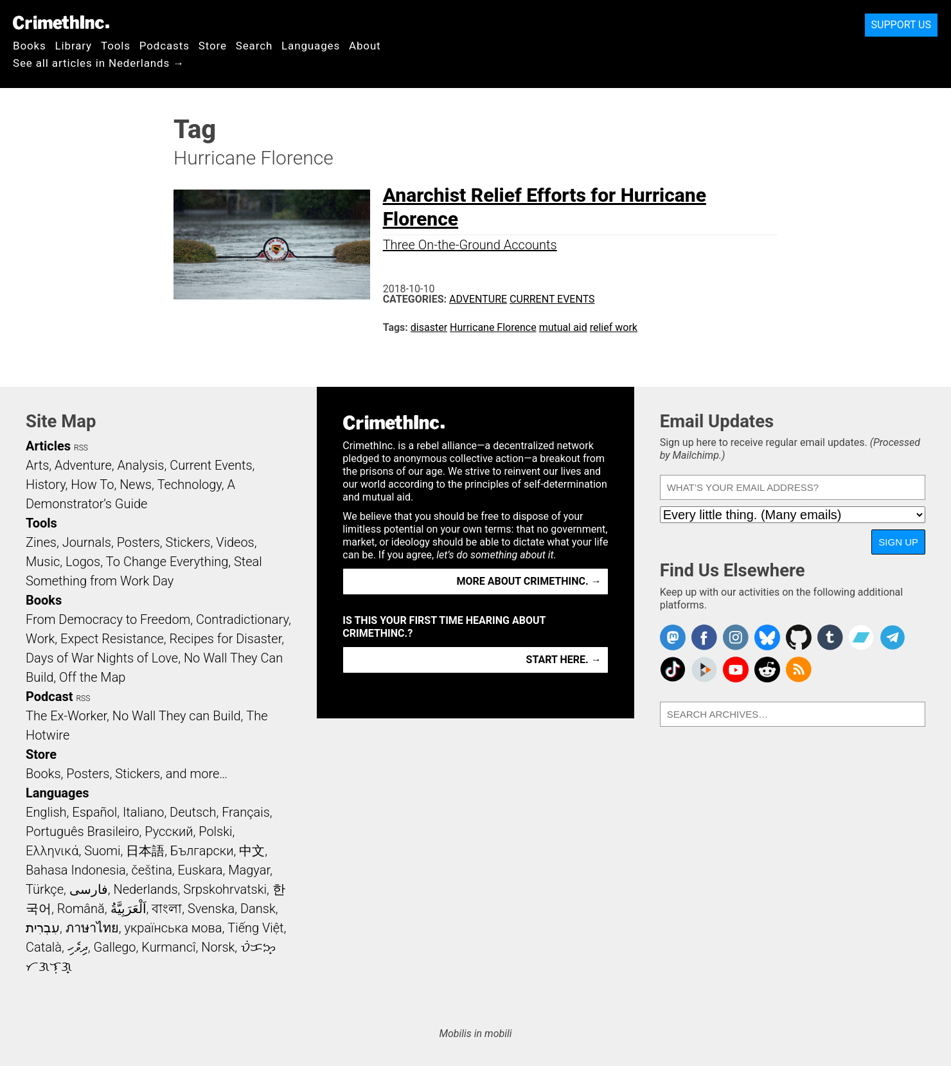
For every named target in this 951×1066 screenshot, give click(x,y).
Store (213, 45)
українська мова (173, 928)
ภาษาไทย (92, 928)
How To (92, 484)
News (136, 484)
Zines (41, 542)
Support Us (901, 25)
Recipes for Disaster (226, 638)
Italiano (143, 812)
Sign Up (898, 542)
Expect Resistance (112, 638)
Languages (310, 45)
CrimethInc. (61, 22)
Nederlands (145, 889)
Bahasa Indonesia (76, 870)
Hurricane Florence (493, 327)
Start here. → (563, 659)
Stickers (188, 542)
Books (29, 45)
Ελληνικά (52, 850)
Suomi (102, 850)
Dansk (258, 908)
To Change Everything (167, 561)
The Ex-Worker (66, 716)
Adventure (478, 299)
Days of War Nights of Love (102, 658)
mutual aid (563, 327)
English (46, 812)
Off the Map (92, 677)
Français (246, 812)
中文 (252, 850)
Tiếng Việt (255, 928)
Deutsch (193, 812)
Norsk (218, 947)
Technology (189, 484)
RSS (81, 447)
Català (44, 947)
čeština (151, 870)
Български (202, 850)
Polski (215, 831)
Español (94, 812)
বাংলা (167, 908)
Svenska (211, 908)
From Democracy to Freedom (108, 619)
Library (73, 45)
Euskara (200, 870)
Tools (115, 45)
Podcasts (164, 45)
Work (40, 638)
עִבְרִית (43, 928)
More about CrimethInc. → (529, 581)
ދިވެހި (77, 947)
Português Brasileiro (82, 831)
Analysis (140, 465)
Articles (48, 446)
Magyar (249, 870)
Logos (83, 561)
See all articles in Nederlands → (98, 63)
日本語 (145, 850)
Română (81, 908)
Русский (169, 831)
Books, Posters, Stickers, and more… (126, 773)
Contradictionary (242, 619)
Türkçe (45, 889)
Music (43, 561)
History (46, 484)
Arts (37, 465)
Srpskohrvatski (225, 889)
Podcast (49, 696)
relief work (613, 327)
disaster (429, 327)
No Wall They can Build (176, 716)
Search (254, 45)
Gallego (115, 947)
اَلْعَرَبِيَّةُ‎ (129, 908)
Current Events (552, 299)
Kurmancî (168, 947)
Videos (235, 542)
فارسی (88, 889)
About (365, 45)
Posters (138, 542)
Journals (86, 542)
